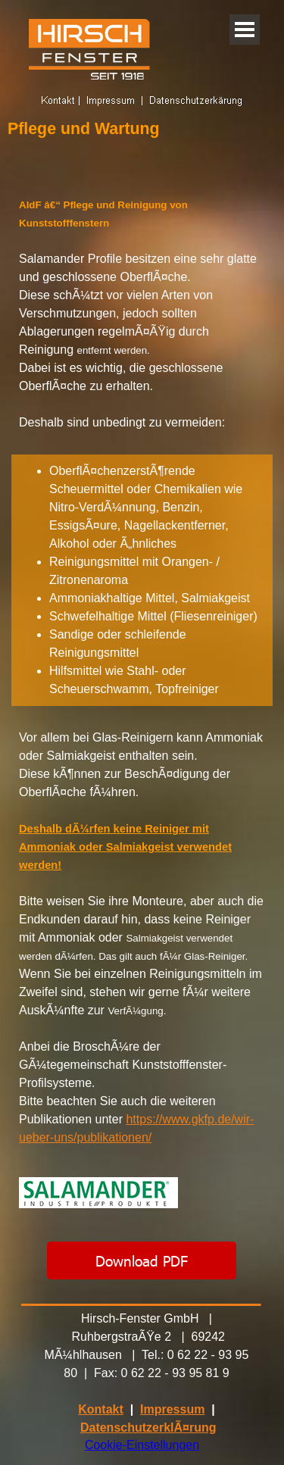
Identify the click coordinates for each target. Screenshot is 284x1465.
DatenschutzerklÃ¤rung (148, 1427)
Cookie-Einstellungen (142, 1444)
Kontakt (100, 1409)
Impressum (172, 1409)
